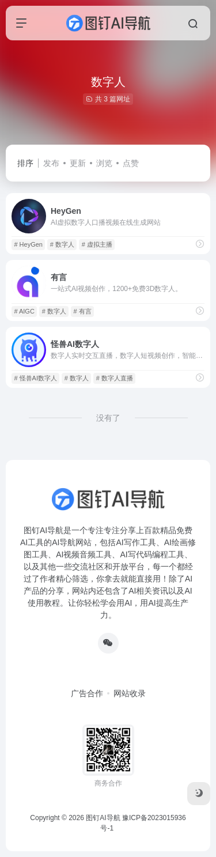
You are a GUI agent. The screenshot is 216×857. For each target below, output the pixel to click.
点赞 (131, 163)
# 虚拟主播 (97, 244)
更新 (78, 163)
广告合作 (87, 693)
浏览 (104, 163)
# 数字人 (62, 244)
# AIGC (24, 311)
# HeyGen (28, 244)
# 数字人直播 (114, 378)
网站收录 (129, 693)
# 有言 (83, 311)
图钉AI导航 (103, 818)
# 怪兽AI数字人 (35, 378)
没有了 (108, 417)
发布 (51, 163)
